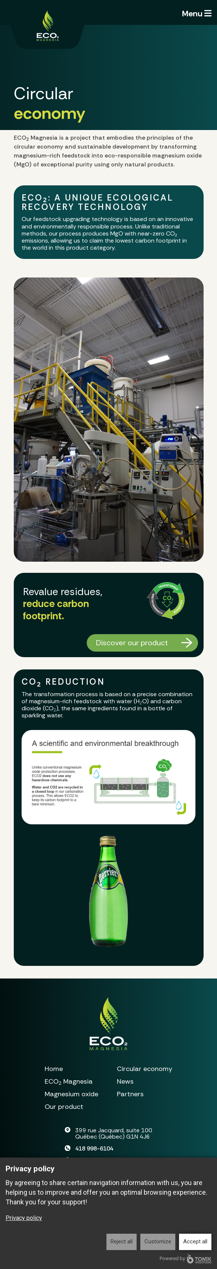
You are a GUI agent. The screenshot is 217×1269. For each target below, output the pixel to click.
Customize (157, 1241)
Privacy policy (24, 1217)
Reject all (122, 1241)
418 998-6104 (94, 1148)
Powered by (185, 1258)
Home (54, 1068)
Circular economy (144, 1068)
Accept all (195, 1241)
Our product (64, 1106)
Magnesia (69, 1081)
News (125, 1081)
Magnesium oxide (71, 1094)
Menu (196, 14)
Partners (130, 1094)
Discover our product (132, 643)
